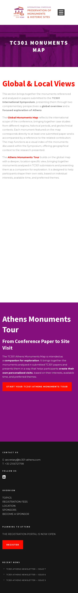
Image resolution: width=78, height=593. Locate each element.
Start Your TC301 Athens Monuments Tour (37, 386)
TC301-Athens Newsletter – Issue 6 (26, 575)
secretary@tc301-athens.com (23, 459)
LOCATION (9, 505)
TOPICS (7, 497)
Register (12, 544)
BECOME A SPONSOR (15, 513)
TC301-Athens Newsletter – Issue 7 (26, 569)
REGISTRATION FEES (15, 501)
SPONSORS (9, 509)
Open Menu (61, 12)
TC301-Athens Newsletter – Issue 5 (26, 580)
